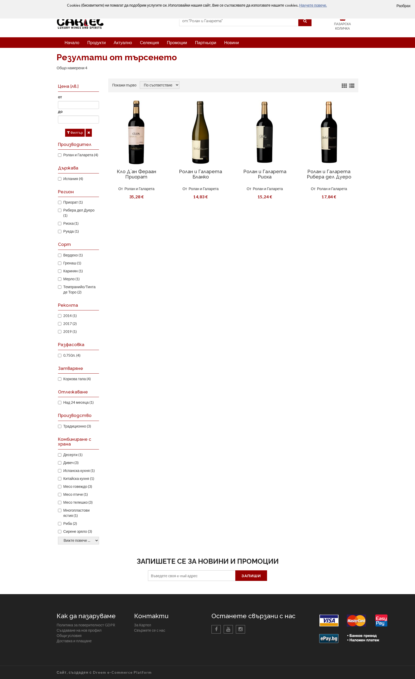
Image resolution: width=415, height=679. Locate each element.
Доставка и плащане (74, 641)
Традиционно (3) (77, 426)
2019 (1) (70, 331)
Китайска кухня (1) (78, 478)
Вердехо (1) (73, 255)
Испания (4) (73, 178)
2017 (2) (70, 323)
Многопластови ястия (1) (76, 513)
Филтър (75, 132)
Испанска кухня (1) (79, 470)
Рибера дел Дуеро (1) (78, 213)
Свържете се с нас (149, 630)
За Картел (142, 625)
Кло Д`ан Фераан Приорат (136, 174)
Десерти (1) (73, 454)
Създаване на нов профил (79, 630)
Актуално (123, 42)
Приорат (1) (73, 202)
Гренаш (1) (72, 263)
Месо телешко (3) (78, 502)
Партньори (205, 42)
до (60, 111)
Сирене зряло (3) (77, 531)
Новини (231, 42)
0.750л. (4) (71, 355)
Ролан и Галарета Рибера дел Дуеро (329, 174)
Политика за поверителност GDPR (86, 625)
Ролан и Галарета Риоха (264, 174)
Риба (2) (70, 523)
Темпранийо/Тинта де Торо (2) (79, 289)
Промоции (177, 42)
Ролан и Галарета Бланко (200, 174)
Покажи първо (124, 85)
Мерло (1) (71, 279)
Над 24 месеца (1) (78, 402)
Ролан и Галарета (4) (80, 155)
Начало (72, 42)
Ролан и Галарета (139, 188)
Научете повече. (313, 5)
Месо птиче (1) (75, 494)
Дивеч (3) (71, 462)
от (60, 97)
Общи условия (69, 635)
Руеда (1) (71, 231)
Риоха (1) (71, 223)
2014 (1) (70, 315)
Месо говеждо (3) (77, 486)
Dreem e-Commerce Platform (122, 672)
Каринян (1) (73, 271)
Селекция (149, 42)
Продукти (96, 42)
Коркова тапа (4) (77, 379)
